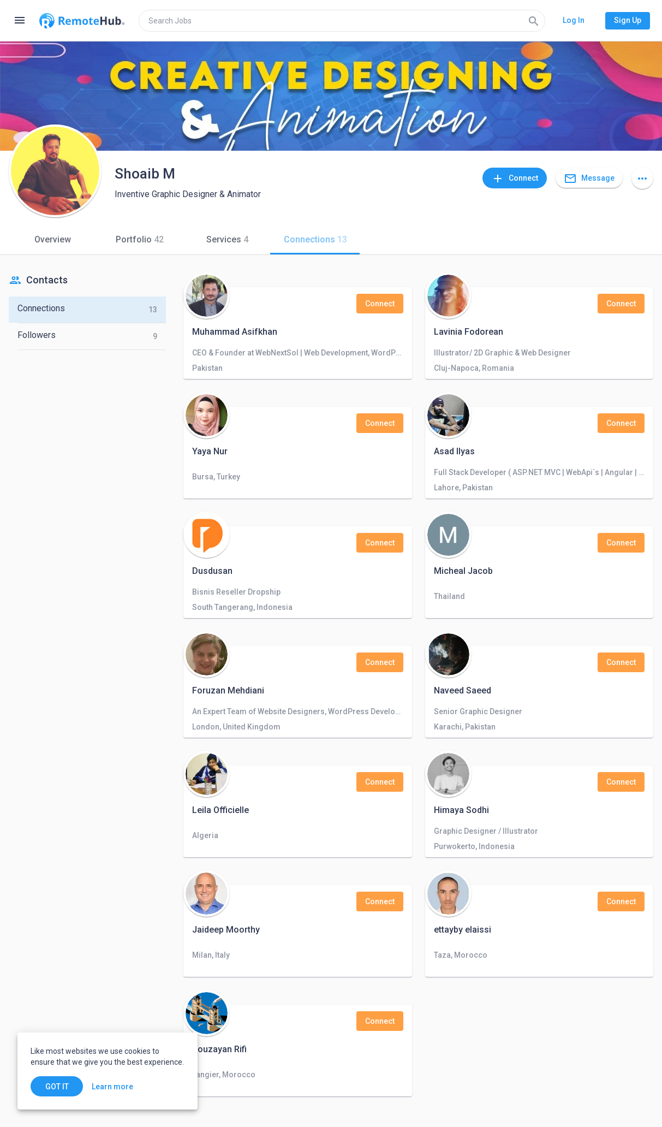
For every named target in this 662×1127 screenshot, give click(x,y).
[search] (342, 20)
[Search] (534, 21)
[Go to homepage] (81, 20)
